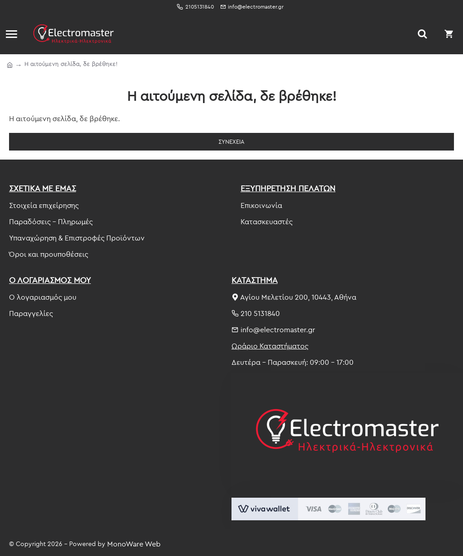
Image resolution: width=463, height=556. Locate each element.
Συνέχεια (231, 141)
